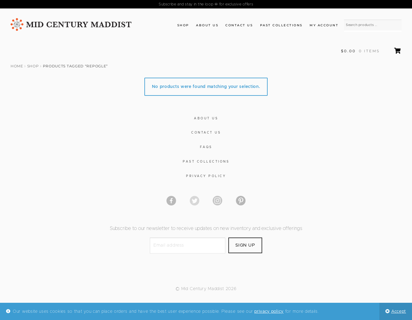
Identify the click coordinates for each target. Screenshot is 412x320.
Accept (398, 311)
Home (17, 66)
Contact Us (239, 25)
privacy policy (269, 311)
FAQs (206, 147)
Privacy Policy (206, 176)
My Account (324, 25)
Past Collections (281, 25)
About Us (207, 25)
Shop (183, 25)
